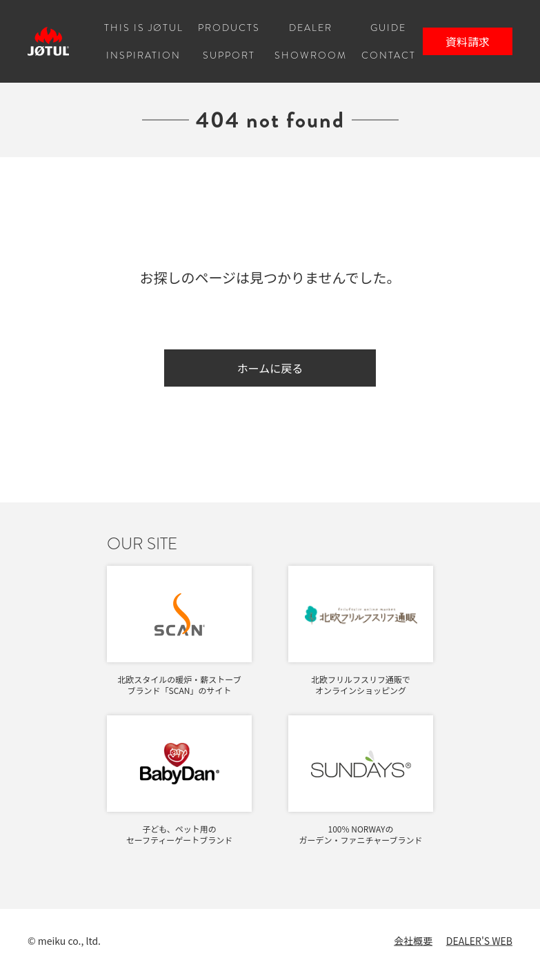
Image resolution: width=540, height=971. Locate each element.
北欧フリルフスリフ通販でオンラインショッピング (360, 684)
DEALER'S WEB (479, 941)
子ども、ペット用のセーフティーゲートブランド (179, 834)
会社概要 (413, 941)
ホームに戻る (270, 368)
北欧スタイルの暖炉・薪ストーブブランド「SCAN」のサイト (179, 684)
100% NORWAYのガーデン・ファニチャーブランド (360, 834)
